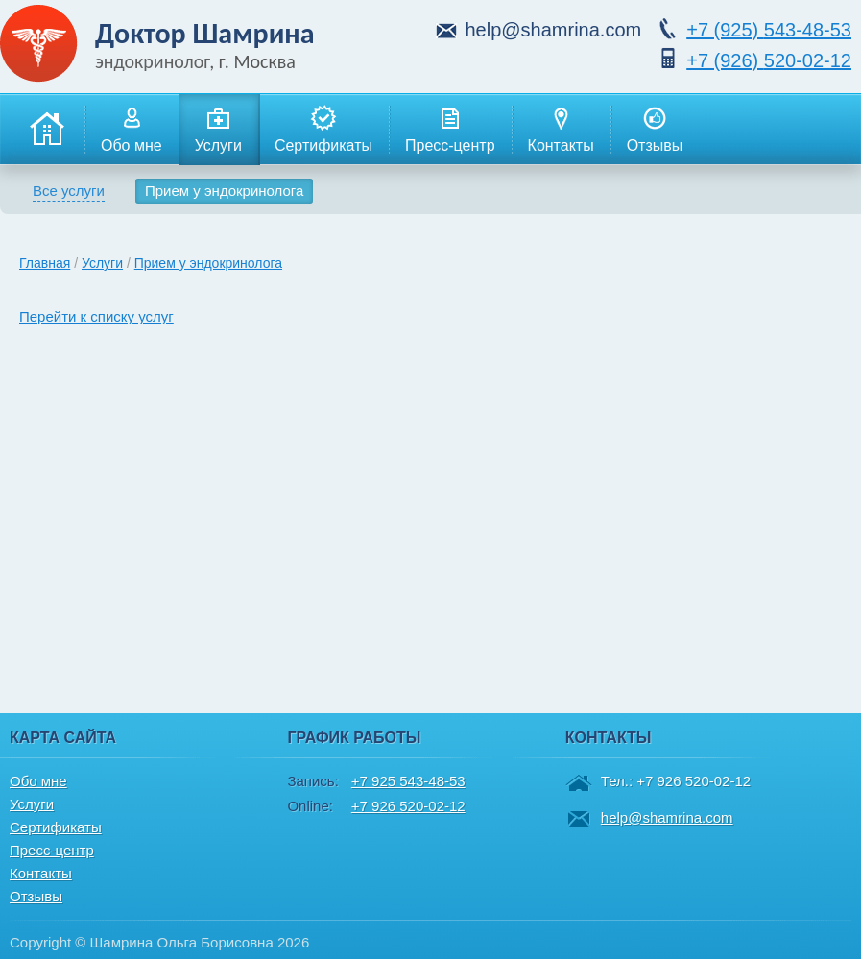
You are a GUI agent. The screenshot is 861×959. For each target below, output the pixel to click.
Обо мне (131, 129)
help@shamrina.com (553, 29)
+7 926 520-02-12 (408, 806)
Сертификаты (323, 129)
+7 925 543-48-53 (408, 781)
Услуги (218, 129)
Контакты (561, 129)
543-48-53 (768, 29)
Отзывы (655, 129)
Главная (44, 263)
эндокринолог (152, 61)
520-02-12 (768, 60)
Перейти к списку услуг (96, 316)
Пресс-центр (450, 129)
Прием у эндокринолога (224, 190)
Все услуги (69, 190)
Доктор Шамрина (205, 33)
